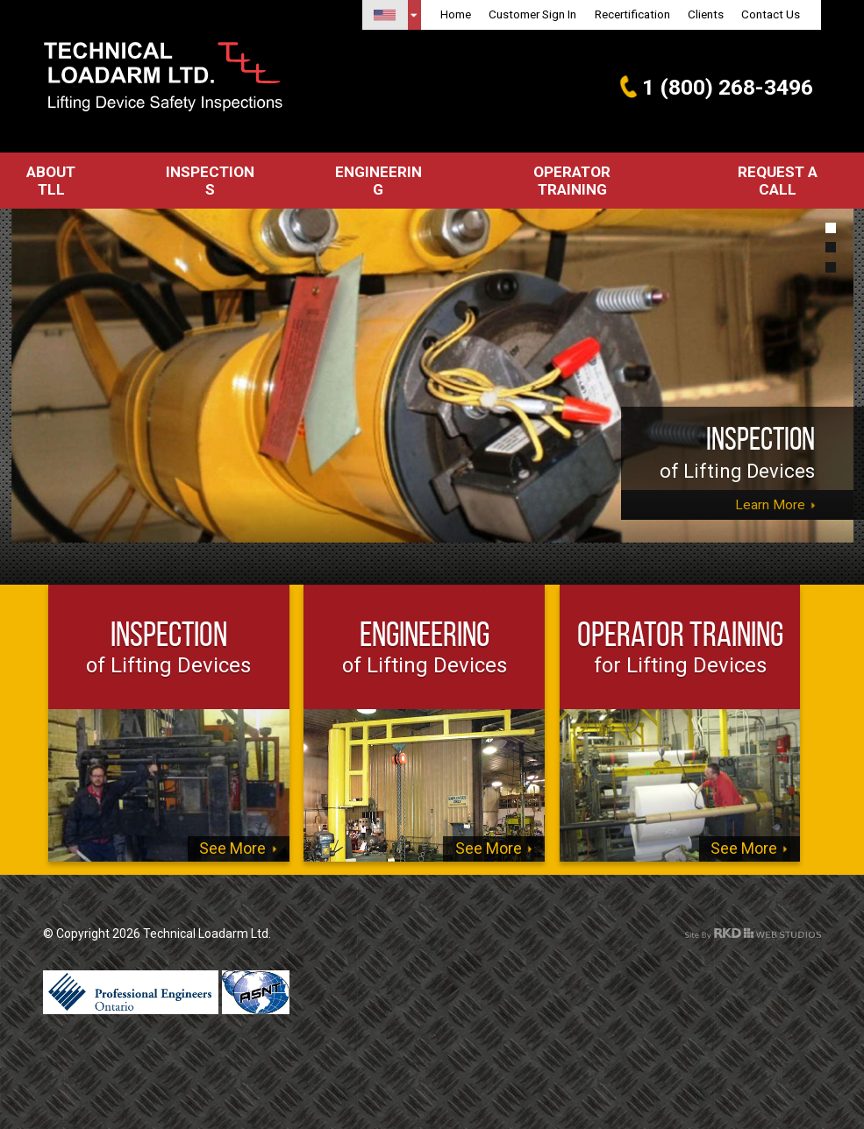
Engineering (382, 172)
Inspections (213, 172)
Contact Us (770, 14)
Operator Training (577, 172)
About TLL (52, 172)
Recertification (632, 14)
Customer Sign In (532, 14)
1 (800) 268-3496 (721, 87)
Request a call (786, 172)
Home (455, 14)
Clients (706, 14)
